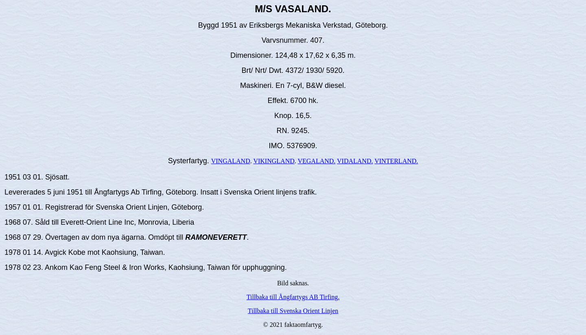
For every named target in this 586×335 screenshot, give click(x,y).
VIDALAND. (355, 161)
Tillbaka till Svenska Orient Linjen (293, 310)
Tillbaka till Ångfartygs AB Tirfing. (293, 296)
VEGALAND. (316, 161)
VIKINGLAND (273, 161)
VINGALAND (230, 161)
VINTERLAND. (396, 161)
